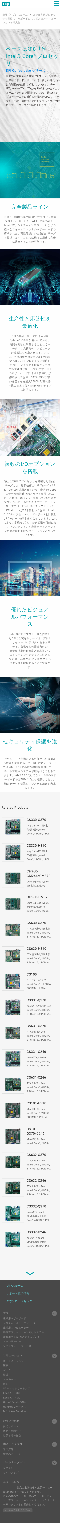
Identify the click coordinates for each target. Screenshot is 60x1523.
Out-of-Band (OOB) (14, 1402)
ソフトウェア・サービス (17, 1346)
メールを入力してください (17, 1510)
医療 (5, 1365)
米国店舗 (8, 1449)
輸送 (5, 1374)
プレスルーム (20, 14)
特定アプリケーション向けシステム (23, 1332)
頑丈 (5, 1383)
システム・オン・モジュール (19, 1323)
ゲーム (7, 1370)
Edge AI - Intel (11, 1393)
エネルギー (9, 1379)
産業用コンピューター (16, 1327)
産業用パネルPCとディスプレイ (21, 1336)
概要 (5, 14)
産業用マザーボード (14, 1318)
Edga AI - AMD (11, 1397)
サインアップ (11, 1472)
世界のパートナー (13, 1454)
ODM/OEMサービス (14, 1406)
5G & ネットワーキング (16, 1388)
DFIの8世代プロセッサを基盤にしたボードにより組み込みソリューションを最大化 (29, 18)
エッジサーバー (12, 1341)
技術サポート (11, 1426)
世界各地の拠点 (12, 1435)
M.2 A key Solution (14, 1411)
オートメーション (13, 1361)
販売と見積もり (12, 1430)
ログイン (8, 1467)
